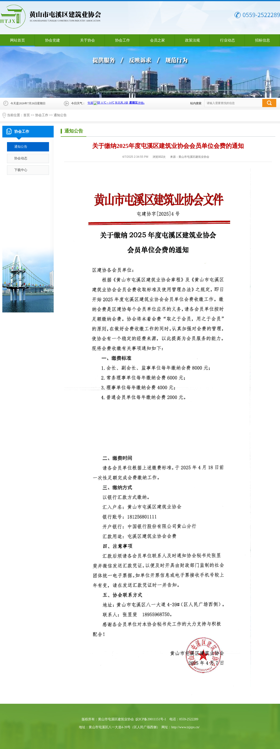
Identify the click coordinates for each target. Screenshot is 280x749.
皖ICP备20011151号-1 (151, 719)
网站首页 (17, 40)
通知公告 (60, 115)
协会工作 (122, 40)
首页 (26, 115)
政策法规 (192, 40)
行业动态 (227, 40)
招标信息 (262, 40)
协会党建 (52, 40)
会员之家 (157, 40)
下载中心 (20, 170)
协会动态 (20, 158)
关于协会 (87, 40)
